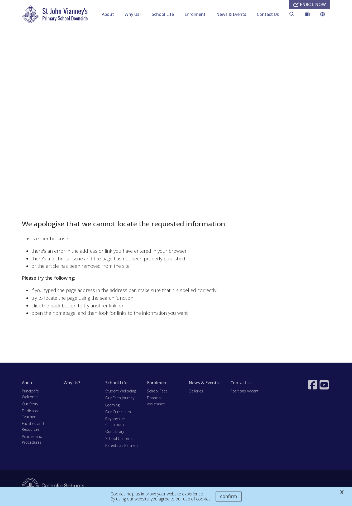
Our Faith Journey (119, 397)
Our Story (30, 403)
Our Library (114, 431)
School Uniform (118, 438)
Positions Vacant (244, 390)
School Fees (157, 390)
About (108, 14)
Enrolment (195, 14)
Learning (112, 404)
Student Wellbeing (120, 390)
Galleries (196, 390)
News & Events (231, 14)
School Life (163, 14)
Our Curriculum (118, 411)
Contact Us (268, 14)
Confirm (228, 496)
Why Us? (133, 14)
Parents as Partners (122, 445)
